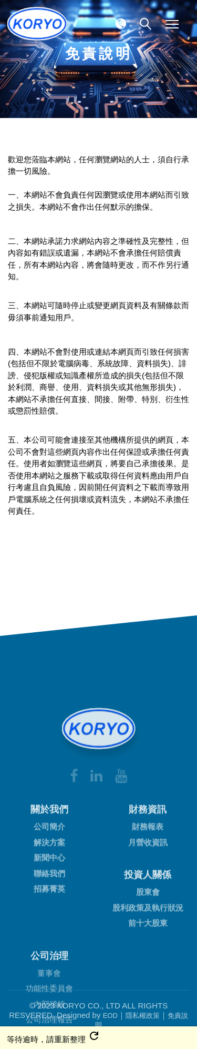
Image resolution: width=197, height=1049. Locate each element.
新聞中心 (49, 964)
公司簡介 (49, 933)
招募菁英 (49, 995)
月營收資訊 (148, 948)
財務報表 (147, 933)
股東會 (148, 998)
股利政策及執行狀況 (147, 1013)
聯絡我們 (49, 979)
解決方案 (49, 948)
